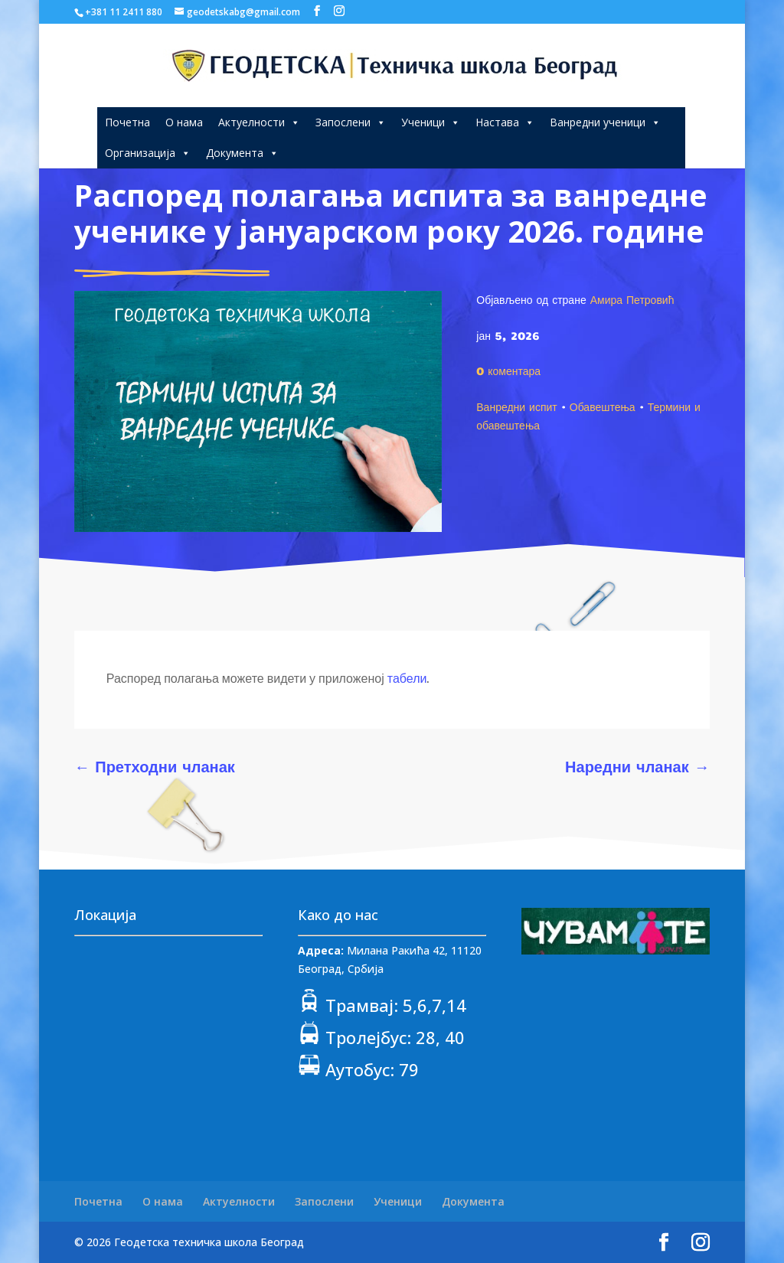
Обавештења (602, 406)
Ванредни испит (516, 406)
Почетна (127, 122)
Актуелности (259, 122)
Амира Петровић (632, 299)
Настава (504, 122)
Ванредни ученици (605, 122)
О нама (184, 122)
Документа (242, 152)
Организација (148, 152)
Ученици (430, 122)
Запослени (350, 122)
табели (407, 678)
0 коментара (508, 370)
